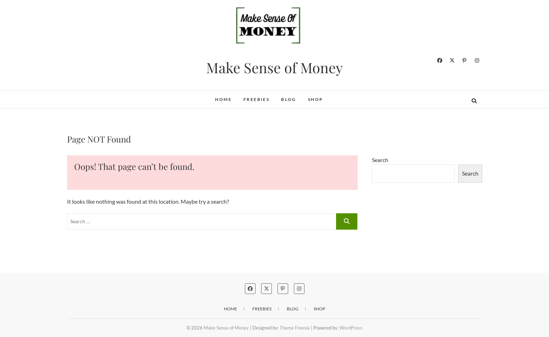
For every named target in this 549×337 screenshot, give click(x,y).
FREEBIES (256, 99)
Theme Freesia (295, 328)
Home (223, 99)
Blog (288, 99)
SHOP (315, 99)
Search (380, 159)
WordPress (351, 328)
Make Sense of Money (274, 67)
